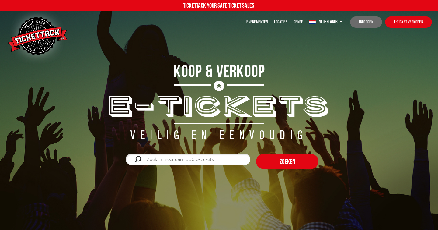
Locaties (280, 21)
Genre (298, 21)
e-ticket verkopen (408, 21)
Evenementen (257, 21)
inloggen (366, 21)
